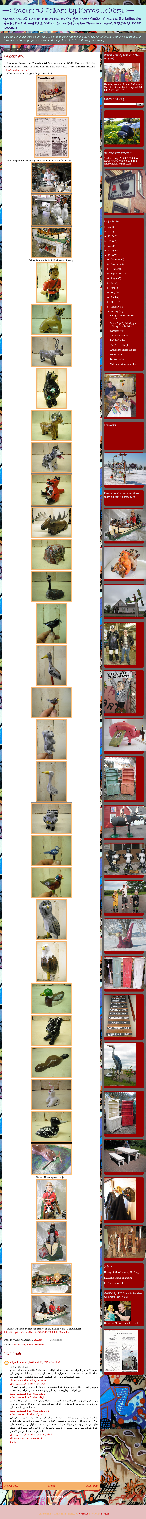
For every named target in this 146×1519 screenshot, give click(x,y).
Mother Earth (116, 354)
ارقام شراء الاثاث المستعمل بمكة (27, 1397)
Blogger (105, 1513)
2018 (110, 231)
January (115, 311)
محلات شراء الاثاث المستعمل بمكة (27, 1393)
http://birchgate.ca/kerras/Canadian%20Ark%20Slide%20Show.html (37, 1332)
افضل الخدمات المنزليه (22, 1362)
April (113, 297)
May (113, 292)
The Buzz (39, 1344)
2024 (110, 227)
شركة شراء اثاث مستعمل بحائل (26, 1438)
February (115, 306)
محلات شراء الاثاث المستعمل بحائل (28, 1380)
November (116, 264)
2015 (110, 245)
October (115, 269)
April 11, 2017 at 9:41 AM (47, 1362)
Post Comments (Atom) (57, 1496)
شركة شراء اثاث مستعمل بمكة (26, 1414)
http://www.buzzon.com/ (17, 70)
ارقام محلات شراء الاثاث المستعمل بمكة (30, 1410)
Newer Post (11, 1485)
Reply (13, 1442)
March (114, 302)
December (116, 259)
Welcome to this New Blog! (123, 364)
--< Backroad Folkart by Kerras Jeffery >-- (68, 10)
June (113, 287)
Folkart (30, 1344)
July (113, 283)
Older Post (92, 1485)
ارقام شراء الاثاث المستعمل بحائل (27, 1383)
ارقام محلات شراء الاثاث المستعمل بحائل (31, 1434)
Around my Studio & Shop (123, 349)
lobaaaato (83, 1513)
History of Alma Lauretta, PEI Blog (121, 1272)
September (116, 273)
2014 (110, 250)
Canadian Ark (18, 1344)
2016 (110, 241)
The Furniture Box (119, 335)
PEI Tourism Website (114, 1283)
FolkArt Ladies (117, 340)
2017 (110, 236)
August (114, 278)
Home (51, 1485)
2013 (110, 255)
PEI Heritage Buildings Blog (118, 1277)
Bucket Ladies (117, 359)
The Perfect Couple (119, 345)
